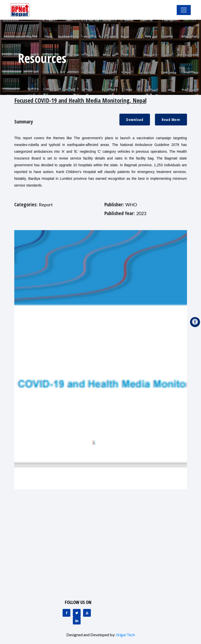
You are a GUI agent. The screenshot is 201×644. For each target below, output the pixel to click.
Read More (171, 119)
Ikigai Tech (125, 634)
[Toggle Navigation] (184, 10)
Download (134, 119)
